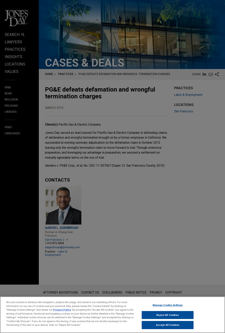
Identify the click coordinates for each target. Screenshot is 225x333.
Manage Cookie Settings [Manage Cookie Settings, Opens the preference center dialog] (168, 306)
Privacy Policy (62, 310)
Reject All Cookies (167, 316)
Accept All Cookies (167, 326)
